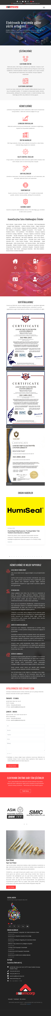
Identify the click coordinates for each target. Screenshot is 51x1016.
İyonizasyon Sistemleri (25, 249)
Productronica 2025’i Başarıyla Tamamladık (18, 953)
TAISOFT (29, 1005)
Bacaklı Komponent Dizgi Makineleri (21, 235)
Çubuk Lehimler (17, 224)
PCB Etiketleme (28, 232)
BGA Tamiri (16, 249)
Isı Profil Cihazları (15, 228)
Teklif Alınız (25, 792)
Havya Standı (8, 249)
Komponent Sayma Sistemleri (12, 247)
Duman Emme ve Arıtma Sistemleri (13, 250)
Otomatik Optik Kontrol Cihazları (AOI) (15, 239)
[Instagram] (28, 1)
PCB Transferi (36, 230)
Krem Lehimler (8, 224)
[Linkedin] (25, 1)
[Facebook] (17, 1)
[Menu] (44, 7)
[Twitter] (20, 1)
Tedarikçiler (16, 1000)
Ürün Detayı (12, 887)
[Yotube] (26, 926)
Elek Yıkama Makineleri (25, 237)
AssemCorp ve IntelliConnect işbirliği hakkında (19, 957)
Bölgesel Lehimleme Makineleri (28, 228)
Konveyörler (40, 228)
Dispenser (7, 237)
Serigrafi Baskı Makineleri (12, 226)
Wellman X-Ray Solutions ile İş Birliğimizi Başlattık (20, 946)
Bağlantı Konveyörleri (26, 230)
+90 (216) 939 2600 (17, 3)
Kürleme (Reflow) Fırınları (26, 226)
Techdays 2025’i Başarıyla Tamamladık (17, 950)
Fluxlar (23, 224)
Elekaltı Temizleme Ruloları (18, 245)
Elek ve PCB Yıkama (38, 237)
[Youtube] (22, 1)
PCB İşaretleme (19, 232)
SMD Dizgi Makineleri (38, 224)
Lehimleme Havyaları (26, 247)
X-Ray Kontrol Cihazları (20, 241)
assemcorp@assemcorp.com (32, 3)
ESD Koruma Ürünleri (29, 243)
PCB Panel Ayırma (37, 235)
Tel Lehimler (29, 224)
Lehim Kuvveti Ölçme (17, 243)
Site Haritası (23, 1000)
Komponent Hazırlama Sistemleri (34, 245)
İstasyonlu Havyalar (37, 247)
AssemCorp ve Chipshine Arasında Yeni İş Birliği (19, 938)
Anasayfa (10, 1000)
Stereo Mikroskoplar (33, 241)
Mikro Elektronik (15, 237)
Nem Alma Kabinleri (37, 249)
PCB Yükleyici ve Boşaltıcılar (12, 230)
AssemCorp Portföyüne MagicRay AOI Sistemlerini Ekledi (22, 942)
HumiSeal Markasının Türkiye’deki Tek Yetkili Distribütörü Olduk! (23, 934)
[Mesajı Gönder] (14, 766)
